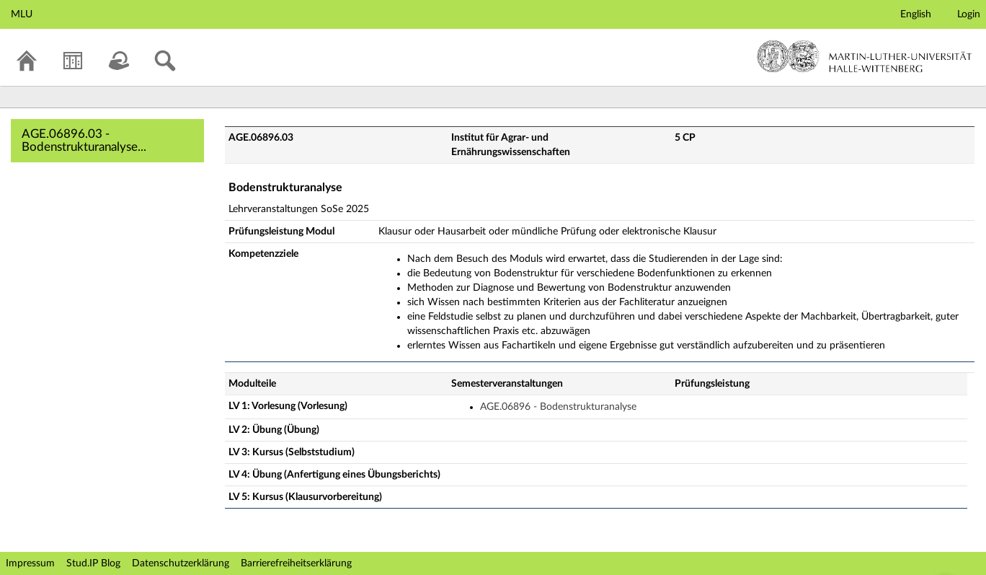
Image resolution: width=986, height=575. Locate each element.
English (915, 14)
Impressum (30, 563)
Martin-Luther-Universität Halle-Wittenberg (864, 56)
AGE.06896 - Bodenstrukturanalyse (558, 407)
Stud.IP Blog (93, 563)
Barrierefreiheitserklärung (296, 563)
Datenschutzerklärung (180, 563)
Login (968, 14)
